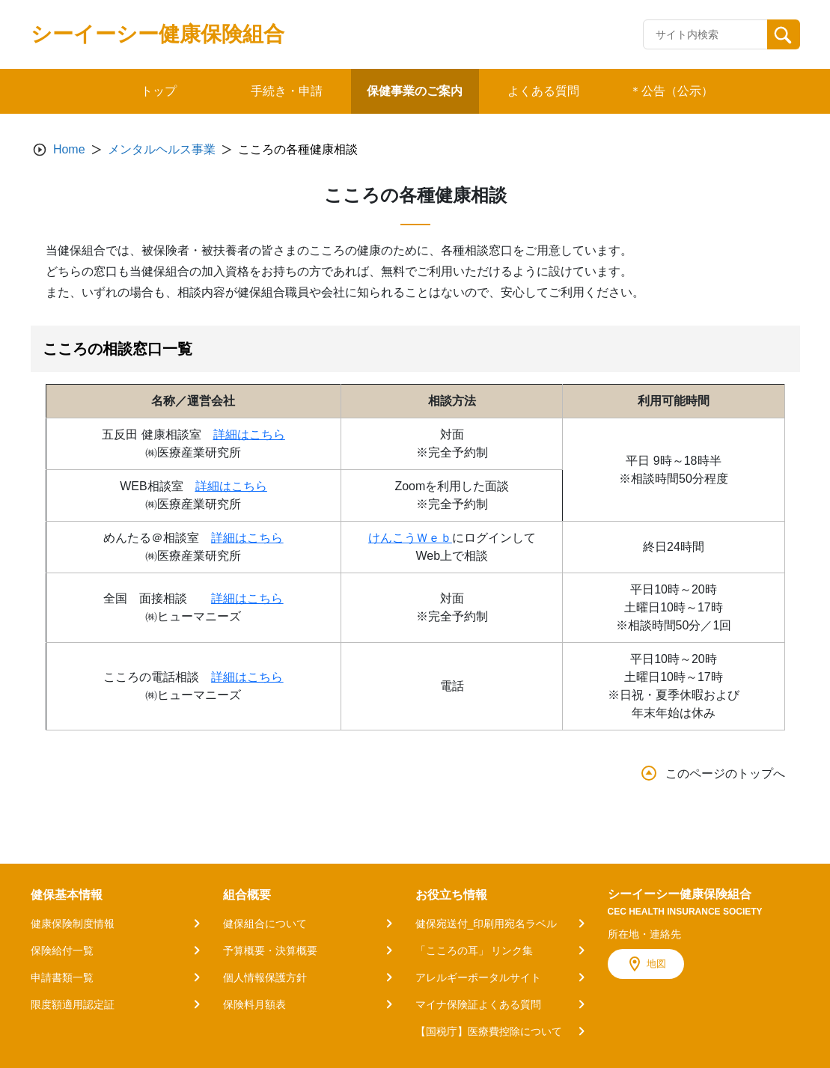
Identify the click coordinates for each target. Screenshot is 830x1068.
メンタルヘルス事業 (162, 149)
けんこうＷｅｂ (410, 537)
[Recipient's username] (705, 34)
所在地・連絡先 (644, 934)
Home (69, 149)
